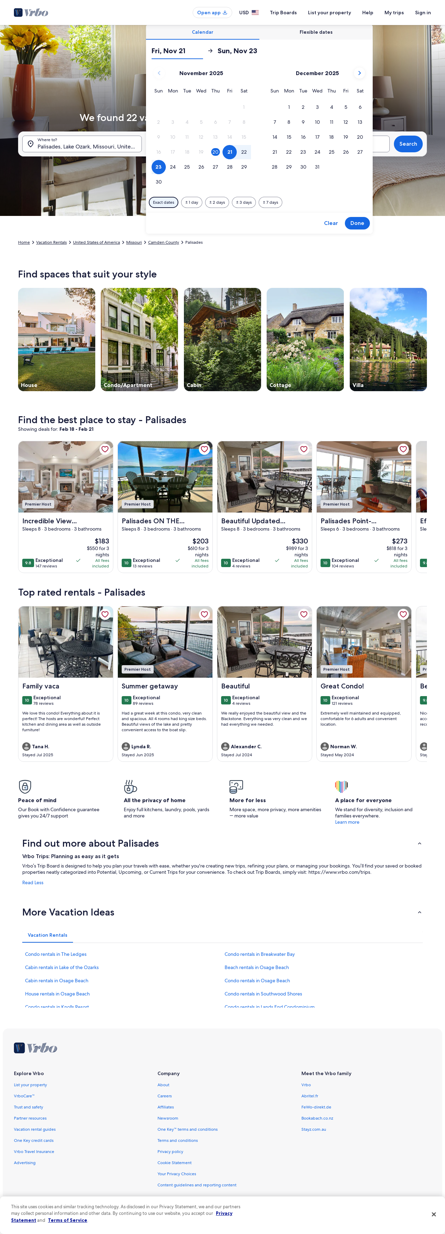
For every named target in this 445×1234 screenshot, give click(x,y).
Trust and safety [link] (28, 1107)
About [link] (163, 1085)
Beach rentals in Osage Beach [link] (257, 967)
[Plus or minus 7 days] (270, 202)
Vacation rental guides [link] (35, 1129)
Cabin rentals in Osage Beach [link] (56, 980)
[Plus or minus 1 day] (191, 202)
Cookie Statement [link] (174, 1163)
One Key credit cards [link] (34, 1140)
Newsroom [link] (167, 1118)
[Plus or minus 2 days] (217, 202)
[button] (244, 107)
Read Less (32, 882)
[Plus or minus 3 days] (244, 202)
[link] (105, 449)
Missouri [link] (134, 242)
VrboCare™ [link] (24, 1096)
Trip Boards (283, 12)
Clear (331, 223)
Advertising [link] (24, 1163)
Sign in (423, 12)
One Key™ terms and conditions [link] (187, 1129)
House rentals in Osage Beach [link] (57, 994)
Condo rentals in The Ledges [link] (56, 954)
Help (367, 12)
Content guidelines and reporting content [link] (196, 1185)
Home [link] (24, 242)
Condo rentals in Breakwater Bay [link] (260, 954)
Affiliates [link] (165, 1107)
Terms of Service (67, 1220)
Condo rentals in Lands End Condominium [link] (270, 1007)
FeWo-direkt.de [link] (316, 1107)
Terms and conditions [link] (177, 1140)
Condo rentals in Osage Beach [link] (257, 980)
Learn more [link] (347, 822)
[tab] (202, 32)
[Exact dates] (163, 202)
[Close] (434, 1214)
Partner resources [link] (30, 1118)
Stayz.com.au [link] (313, 1129)
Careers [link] (164, 1096)
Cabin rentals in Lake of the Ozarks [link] (62, 967)
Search (408, 143)
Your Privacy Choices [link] (176, 1174)
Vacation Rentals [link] (51, 242)
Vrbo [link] (306, 1085)
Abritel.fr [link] (309, 1096)
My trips (394, 12)
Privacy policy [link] (170, 1151)
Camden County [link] (163, 242)
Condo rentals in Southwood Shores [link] (263, 994)
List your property (329, 12)
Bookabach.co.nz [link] (317, 1118)
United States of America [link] (96, 242)
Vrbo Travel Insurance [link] (34, 1151)
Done (357, 223)
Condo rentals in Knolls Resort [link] (57, 1007)
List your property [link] (30, 1085)
